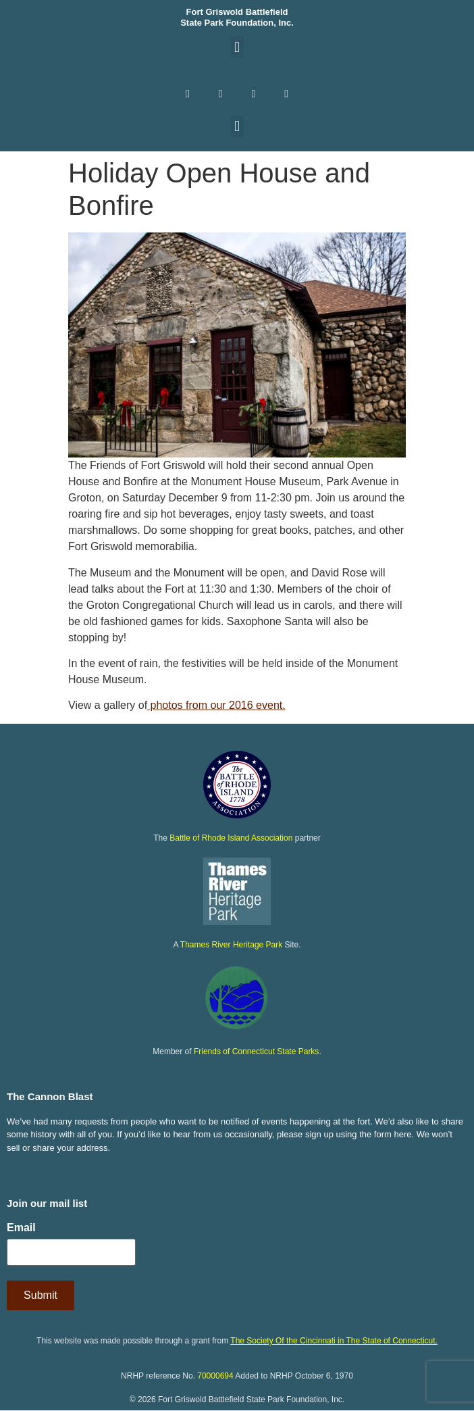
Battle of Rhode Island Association (230, 838)
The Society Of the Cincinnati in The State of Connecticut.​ (334, 1340)
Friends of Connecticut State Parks (256, 1051)
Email (21, 1227)
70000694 (215, 1376)
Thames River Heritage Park (231, 944)
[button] (236, 47)
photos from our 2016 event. (216, 705)
